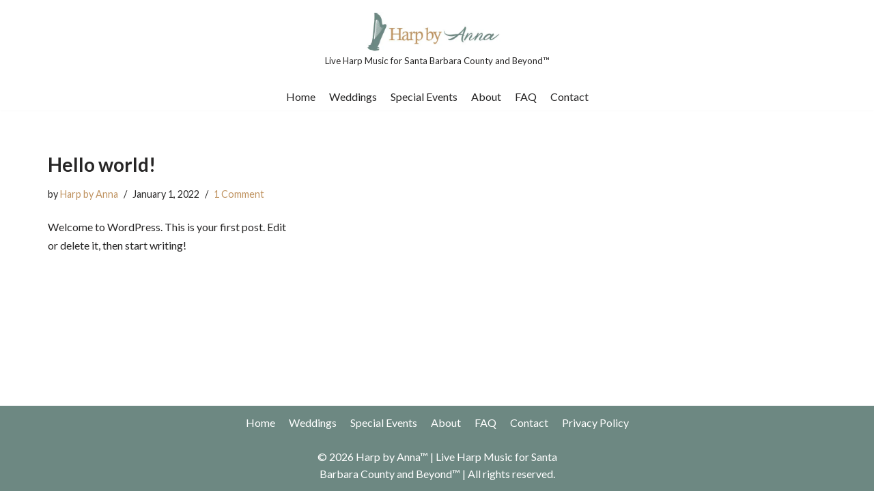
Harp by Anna (89, 194)
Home (300, 96)
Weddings (353, 96)
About (486, 96)
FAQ (526, 96)
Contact (569, 96)
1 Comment (239, 194)
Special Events (424, 96)
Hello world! (102, 164)
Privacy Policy (595, 422)
